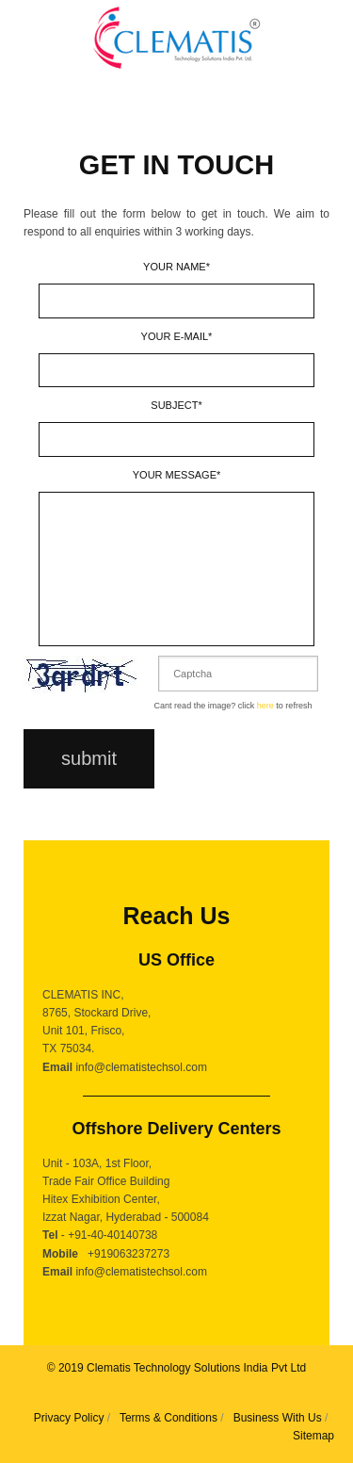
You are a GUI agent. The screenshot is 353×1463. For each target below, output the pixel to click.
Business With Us (277, 1417)
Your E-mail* (177, 336)
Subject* (176, 405)
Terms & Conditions (168, 1417)
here (265, 705)
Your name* (176, 266)
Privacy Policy (69, 1417)
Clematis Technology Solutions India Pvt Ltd (196, 1367)
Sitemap (313, 1435)
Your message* (177, 474)
